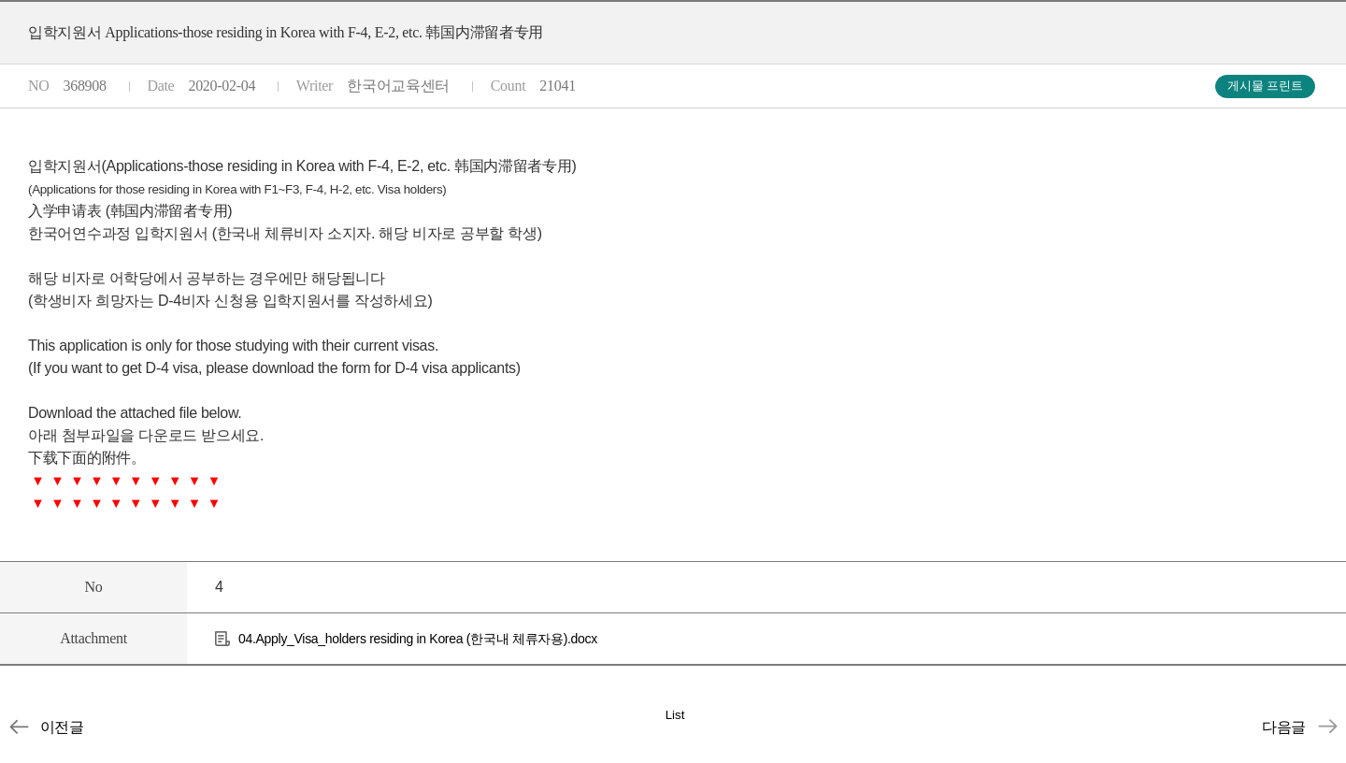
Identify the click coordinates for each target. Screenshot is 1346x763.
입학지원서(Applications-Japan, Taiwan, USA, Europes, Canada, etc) (1327, 726)
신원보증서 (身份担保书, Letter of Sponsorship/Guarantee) (18, 726)
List (675, 715)
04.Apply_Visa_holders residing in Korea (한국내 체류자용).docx (417, 638)
